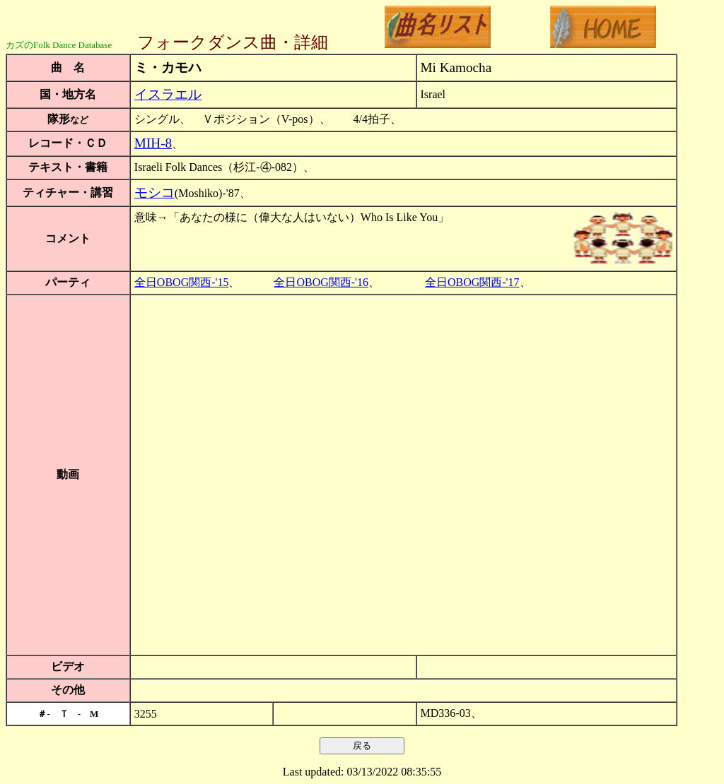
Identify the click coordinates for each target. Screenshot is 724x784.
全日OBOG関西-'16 (321, 282)
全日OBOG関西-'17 (472, 282)
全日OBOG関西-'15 (181, 282)
